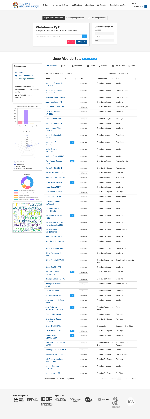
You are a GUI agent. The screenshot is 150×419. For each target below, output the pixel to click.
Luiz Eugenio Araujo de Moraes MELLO (60, 316)
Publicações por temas (75, 18)
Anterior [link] (108, 331)
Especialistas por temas (53, 18)
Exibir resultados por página (58, 73)
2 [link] (119, 331)
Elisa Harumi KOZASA (54, 174)
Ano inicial (98, 30)
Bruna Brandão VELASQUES (56, 131)
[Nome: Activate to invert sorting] (60, 78)
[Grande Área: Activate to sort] (105, 78)
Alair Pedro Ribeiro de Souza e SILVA (60, 88)
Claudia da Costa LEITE (54, 155)
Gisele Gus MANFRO (53, 235)
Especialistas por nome (97, 18)
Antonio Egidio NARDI (54, 117)
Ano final (97, 37)
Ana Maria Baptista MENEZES (57, 107)
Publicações (89, 83)
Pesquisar (81, 42)
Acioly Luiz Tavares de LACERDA (58, 83)
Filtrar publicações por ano (105, 26)
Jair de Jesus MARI (53, 254)
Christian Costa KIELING (55, 140)
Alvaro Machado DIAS (54, 97)
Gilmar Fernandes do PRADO (57, 223)
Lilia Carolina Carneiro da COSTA (58, 299)
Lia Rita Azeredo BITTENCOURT (58, 295)
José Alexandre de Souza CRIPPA (58, 264)
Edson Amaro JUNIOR (54, 164)
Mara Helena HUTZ (53, 325)
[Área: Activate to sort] (126, 78)
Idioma (134, 3)
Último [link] (134, 331)
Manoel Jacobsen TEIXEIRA (56, 321)
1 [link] (115, 331)
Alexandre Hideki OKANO (55, 93)
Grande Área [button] (101, 79)
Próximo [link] (125, 331)
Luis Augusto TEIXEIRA (54, 311)
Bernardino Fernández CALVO (57, 126)
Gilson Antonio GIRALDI (55, 228)
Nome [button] (48, 79)
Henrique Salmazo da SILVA (56, 250)
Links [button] (87, 79)
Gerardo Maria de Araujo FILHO (57, 214)
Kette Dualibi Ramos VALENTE (57, 280)
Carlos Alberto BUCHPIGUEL (56, 136)
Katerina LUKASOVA (53, 276)
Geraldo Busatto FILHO (54, 209)
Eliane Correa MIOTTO (54, 169)
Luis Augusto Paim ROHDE (56, 306)
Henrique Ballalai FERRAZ (55, 245)
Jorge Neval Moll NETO (54, 259)
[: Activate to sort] (80, 78)
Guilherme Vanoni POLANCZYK (57, 240)
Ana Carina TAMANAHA (55, 102)
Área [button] (119, 79)
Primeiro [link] (100, 331)
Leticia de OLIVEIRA (53, 290)
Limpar (71, 42)
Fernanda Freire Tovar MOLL (56, 193)
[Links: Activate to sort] (89, 78)
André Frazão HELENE (54, 112)
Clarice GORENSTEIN (54, 150)
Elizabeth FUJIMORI (53, 178)
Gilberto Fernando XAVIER (56, 219)
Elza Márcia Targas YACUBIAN (57, 183)
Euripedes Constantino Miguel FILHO (60, 188)
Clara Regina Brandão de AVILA (58, 145)
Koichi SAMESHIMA (53, 285)
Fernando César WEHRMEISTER (58, 204)
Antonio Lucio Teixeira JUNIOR (57, 121)
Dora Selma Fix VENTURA (55, 159)
